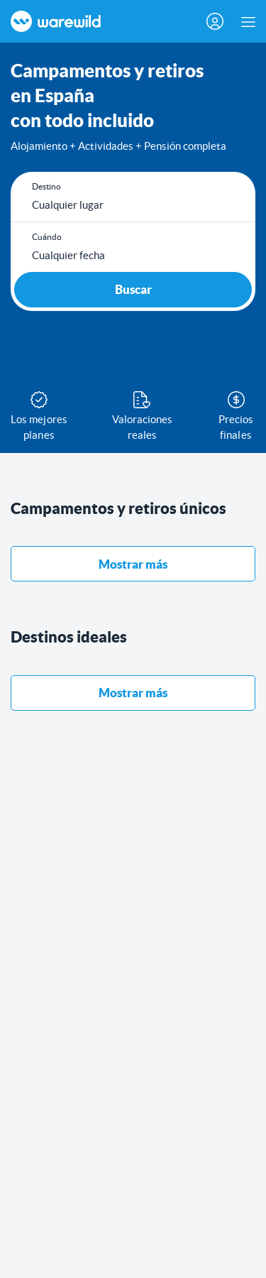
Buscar (133, 289)
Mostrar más (133, 564)
